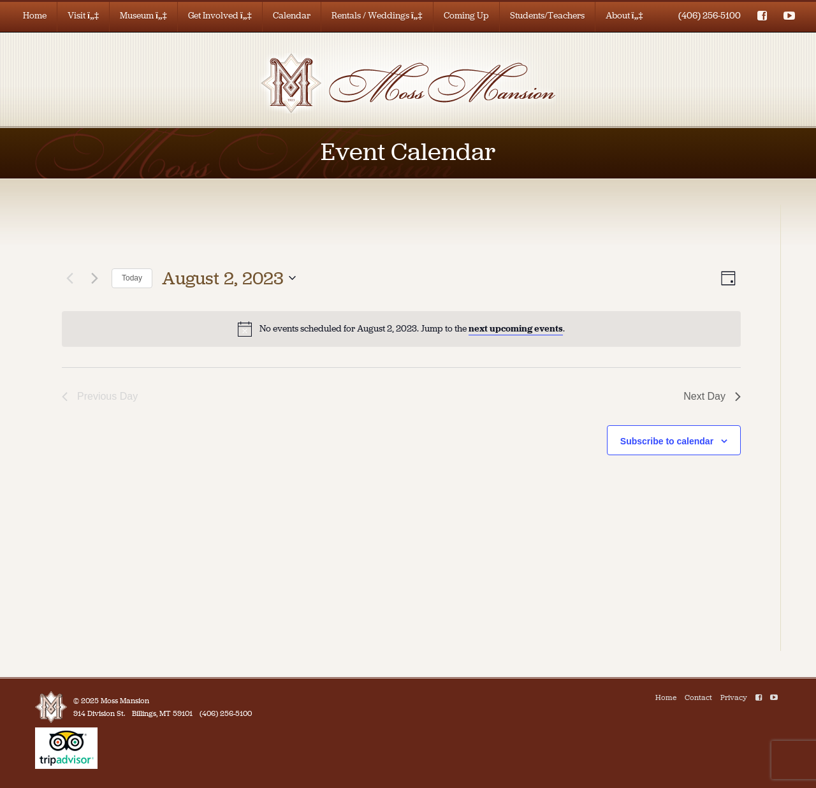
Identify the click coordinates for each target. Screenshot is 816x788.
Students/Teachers (547, 16)
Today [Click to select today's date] (132, 278)
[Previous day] (69, 278)
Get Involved (220, 16)
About (624, 16)
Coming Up (466, 16)
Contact (698, 697)
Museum (143, 16)
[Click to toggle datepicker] (229, 278)
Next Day (712, 396)
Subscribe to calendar (666, 441)
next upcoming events (516, 329)
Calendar (291, 16)
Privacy (733, 697)
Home (35, 16)
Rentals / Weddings (377, 16)
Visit (83, 16)
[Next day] (94, 278)
